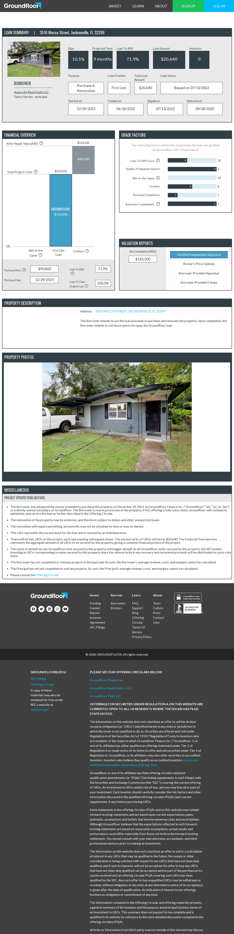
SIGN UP (188, 6)
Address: (87, 311)
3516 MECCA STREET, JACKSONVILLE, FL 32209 (130, 311)
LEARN (138, 6)
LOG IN (219, 6)
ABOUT (161, 6)
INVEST (115, 6)
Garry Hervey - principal (30, 96)
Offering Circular (47, 575)
